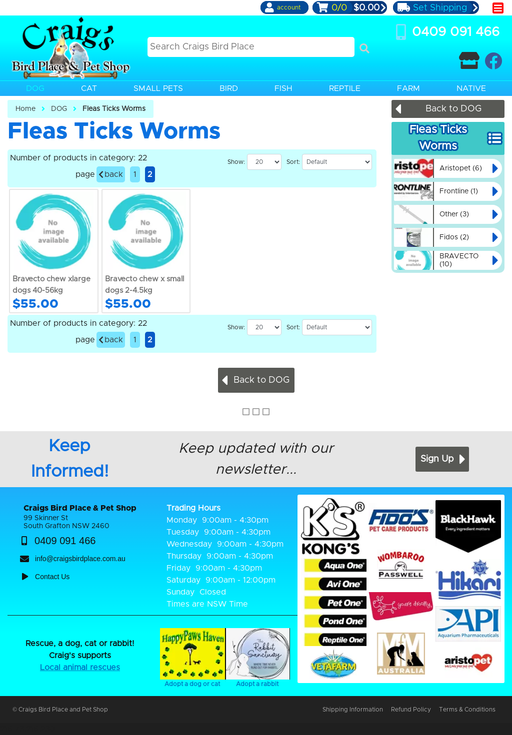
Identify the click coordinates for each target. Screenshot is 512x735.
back (110, 174)
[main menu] (498, 7)
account (288, 7)
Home (26, 108)
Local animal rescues (80, 668)
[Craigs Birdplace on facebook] (493, 60)
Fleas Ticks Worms (114, 108)
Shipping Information (352, 710)
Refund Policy (411, 710)
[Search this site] (251, 47)
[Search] (365, 48)
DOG (59, 108)
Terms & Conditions (467, 710)
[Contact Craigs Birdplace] (469, 60)
